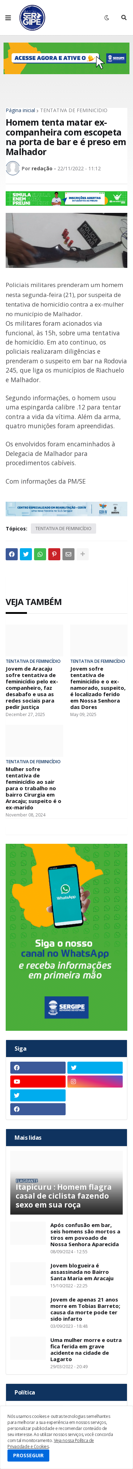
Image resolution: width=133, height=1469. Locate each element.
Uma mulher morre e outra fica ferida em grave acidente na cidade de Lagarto (86, 1349)
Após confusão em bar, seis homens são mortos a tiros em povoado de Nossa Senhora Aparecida (85, 1234)
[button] (8, 18)
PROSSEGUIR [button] (28, 1455)
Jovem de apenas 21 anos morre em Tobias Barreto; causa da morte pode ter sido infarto (85, 1309)
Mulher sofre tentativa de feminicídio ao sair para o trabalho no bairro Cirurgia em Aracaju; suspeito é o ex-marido (33, 788)
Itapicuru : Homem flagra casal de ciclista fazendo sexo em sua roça (64, 1196)
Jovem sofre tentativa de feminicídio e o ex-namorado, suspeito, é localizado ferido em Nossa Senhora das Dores (98, 687)
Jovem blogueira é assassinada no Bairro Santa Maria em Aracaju (81, 1271)
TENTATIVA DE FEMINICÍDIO (73, 110)
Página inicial (20, 110)
